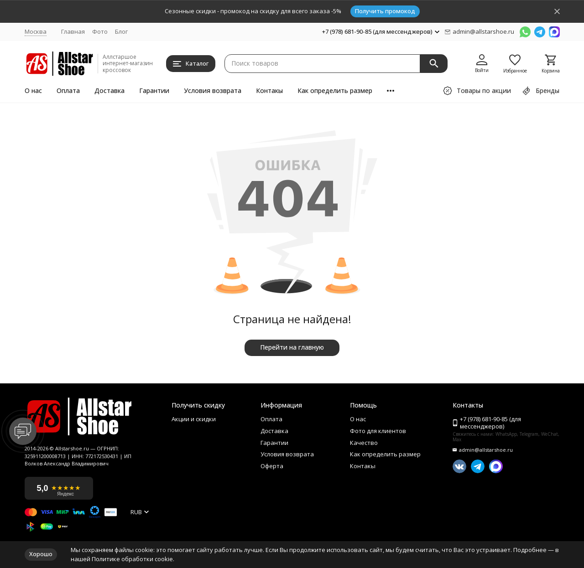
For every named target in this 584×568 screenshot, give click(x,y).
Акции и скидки (194, 419)
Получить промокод (385, 11)
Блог (121, 31)
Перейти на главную (292, 347)
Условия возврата (212, 90)
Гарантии (154, 90)
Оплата (68, 90)
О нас (33, 90)
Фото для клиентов (378, 431)
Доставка (109, 90)
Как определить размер (334, 90)
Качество (364, 443)
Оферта (272, 466)
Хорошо (40, 554)
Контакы (269, 90)
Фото (100, 31)
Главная (73, 31)
